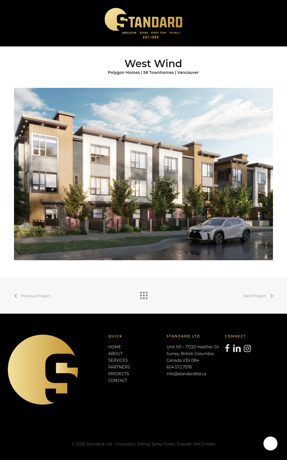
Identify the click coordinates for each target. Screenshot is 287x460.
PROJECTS (118, 373)
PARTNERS (119, 367)
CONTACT (117, 380)
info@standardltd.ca (186, 373)
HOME (114, 346)
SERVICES (118, 360)
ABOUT (115, 353)
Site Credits (204, 444)
